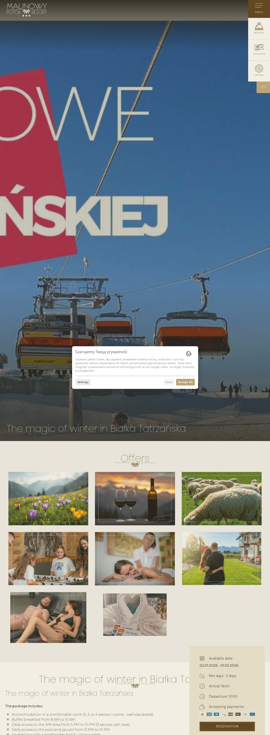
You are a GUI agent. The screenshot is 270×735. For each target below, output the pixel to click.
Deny (168, 382)
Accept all (185, 382)
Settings (83, 382)
